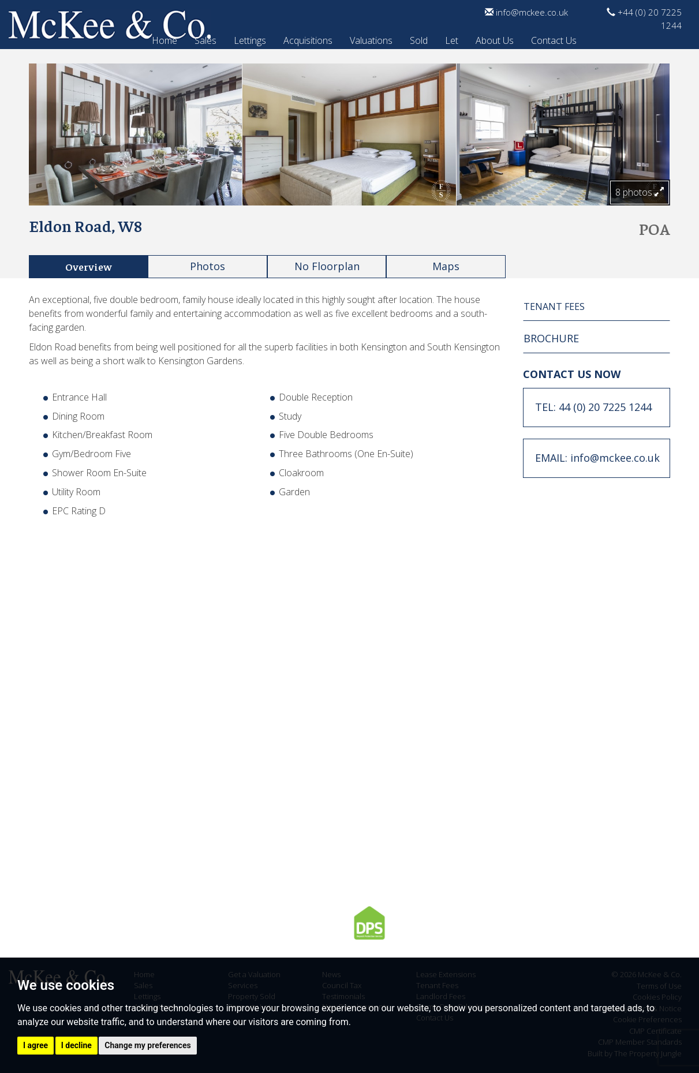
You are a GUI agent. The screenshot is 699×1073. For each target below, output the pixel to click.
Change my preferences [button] (147, 1045)
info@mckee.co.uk (526, 12)
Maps (445, 266)
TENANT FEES (554, 306)
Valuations (371, 38)
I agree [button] (35, 1045)
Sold (419, 38)
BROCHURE (551, 338)
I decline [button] (76, 1045)
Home (164, 38)
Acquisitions (307, 38)
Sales (205, 38)
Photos (207, 266)
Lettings (250, 38)
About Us (495, 38)
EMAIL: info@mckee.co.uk (597, 458)
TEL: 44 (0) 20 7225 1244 (593, 407)
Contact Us (554, 38)
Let (451, 38)
